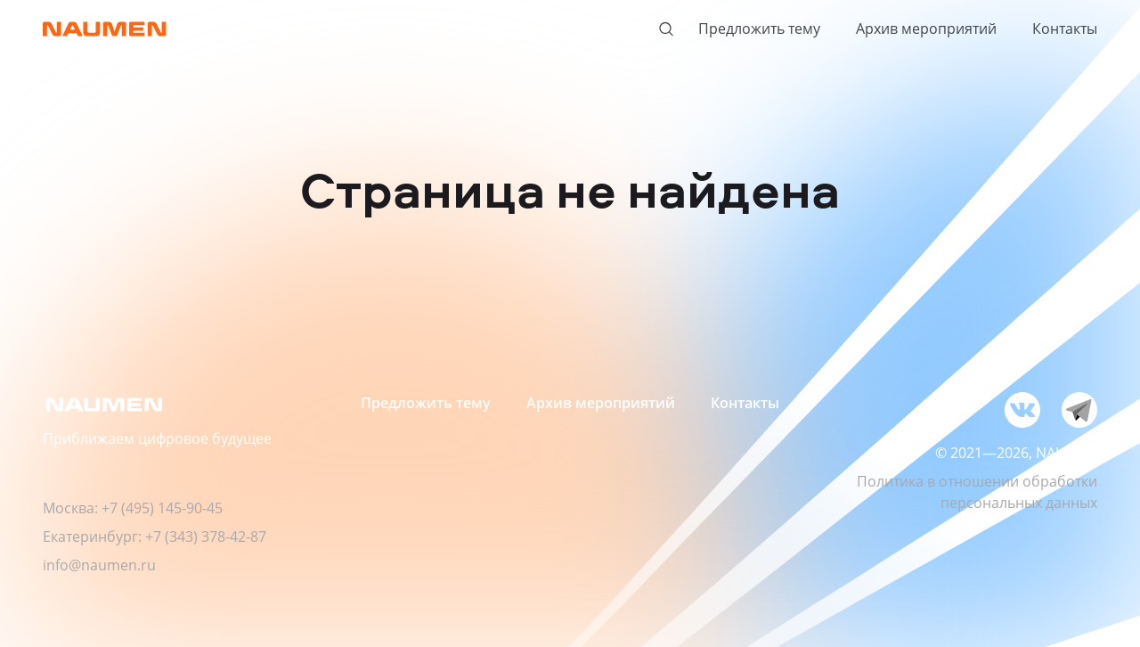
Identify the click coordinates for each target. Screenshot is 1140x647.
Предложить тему (759, 28)
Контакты (1064, 28)
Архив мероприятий (926, 28)
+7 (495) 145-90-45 (162, 508)
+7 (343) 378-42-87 (205, 536)
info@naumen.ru (99, 565)
